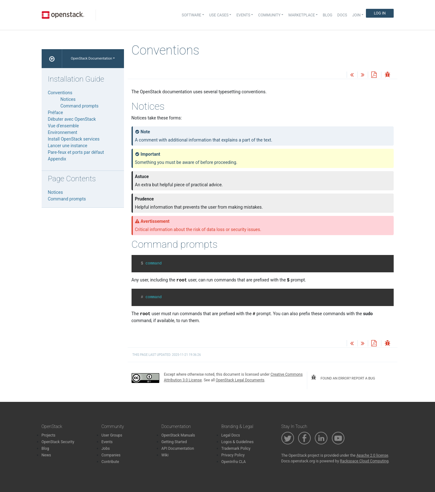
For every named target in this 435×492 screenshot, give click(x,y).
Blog (327, 15)
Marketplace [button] (301, 15)
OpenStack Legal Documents (240, 380)
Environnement (62, 132)
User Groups (112, 435)
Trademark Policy (236, 448)
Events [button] (243, 15)
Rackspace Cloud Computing (364, 461)
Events (107, 442)
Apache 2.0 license (372, 455)
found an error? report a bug (343, 377)
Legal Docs (230, 435)
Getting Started (174, 442)
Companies (111, 455)
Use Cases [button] (218, 15)
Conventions (60, 92)
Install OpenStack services (74, 139)
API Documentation (178, 448)
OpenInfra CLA (233, 462)
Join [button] (356, 15)
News (46, 455)
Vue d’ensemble (63, 125)
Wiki (165, 455)
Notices (68, 99)
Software (191, 15)
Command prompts (80, 105)
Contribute (110, 462)
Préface (55, 112)
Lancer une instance (67, 145)
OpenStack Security (58, 442)
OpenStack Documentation (91, 58)
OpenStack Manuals (178, 435)
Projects (49, 435)
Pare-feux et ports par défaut (76, 152)
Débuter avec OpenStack (72, 119)
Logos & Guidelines (237, 442)
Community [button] (269, 15)
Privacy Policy (233, 455)
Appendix (57, 158)
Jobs (106, 448)
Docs (342, 15)
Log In (379, 13)
